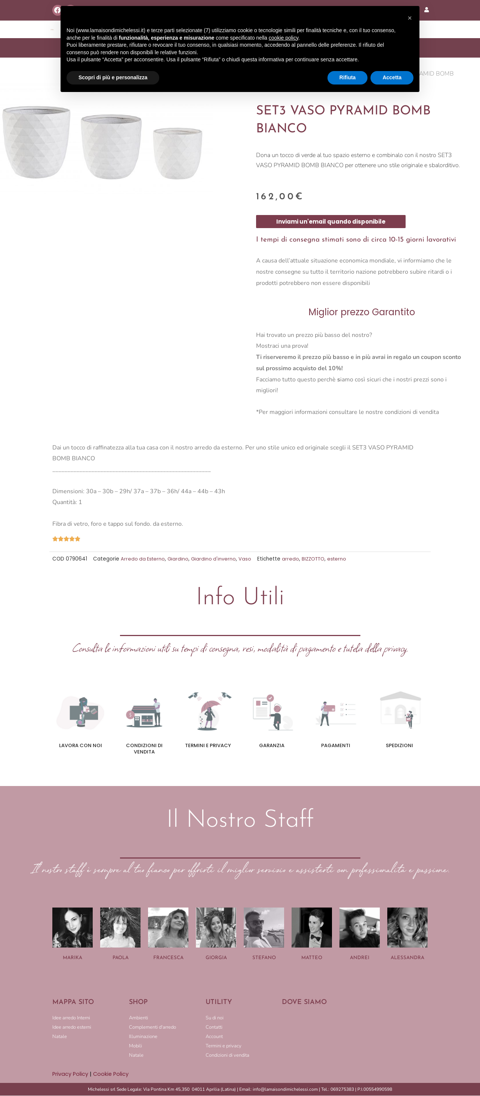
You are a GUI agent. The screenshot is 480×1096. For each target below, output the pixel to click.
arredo (293, 559)
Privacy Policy (70, 1074)
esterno (342, 559)
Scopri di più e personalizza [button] (113, 77)
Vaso (248, 559)
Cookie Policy (112, 1074)
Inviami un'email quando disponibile (330, 222)
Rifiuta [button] (347, 77)
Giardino (180, 559)
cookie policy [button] (283, 38)
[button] (410, 18)
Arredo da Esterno (144, 559)
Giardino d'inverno (216, 559)
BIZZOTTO (317, 559)
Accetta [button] (391, 77)
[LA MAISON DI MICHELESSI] (355, 1038)
